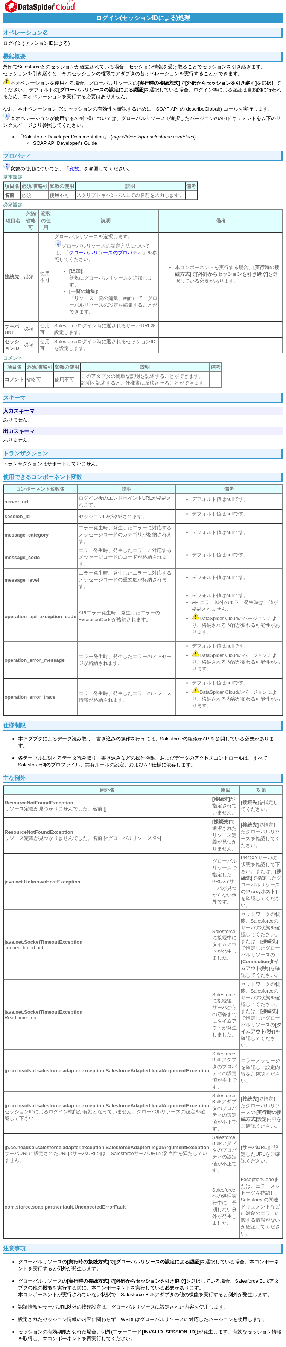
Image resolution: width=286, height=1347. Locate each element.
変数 (74, 169)
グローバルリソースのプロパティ (105, 252)
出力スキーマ (19, 431)
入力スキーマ (19, 411)
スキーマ (14, 397)
